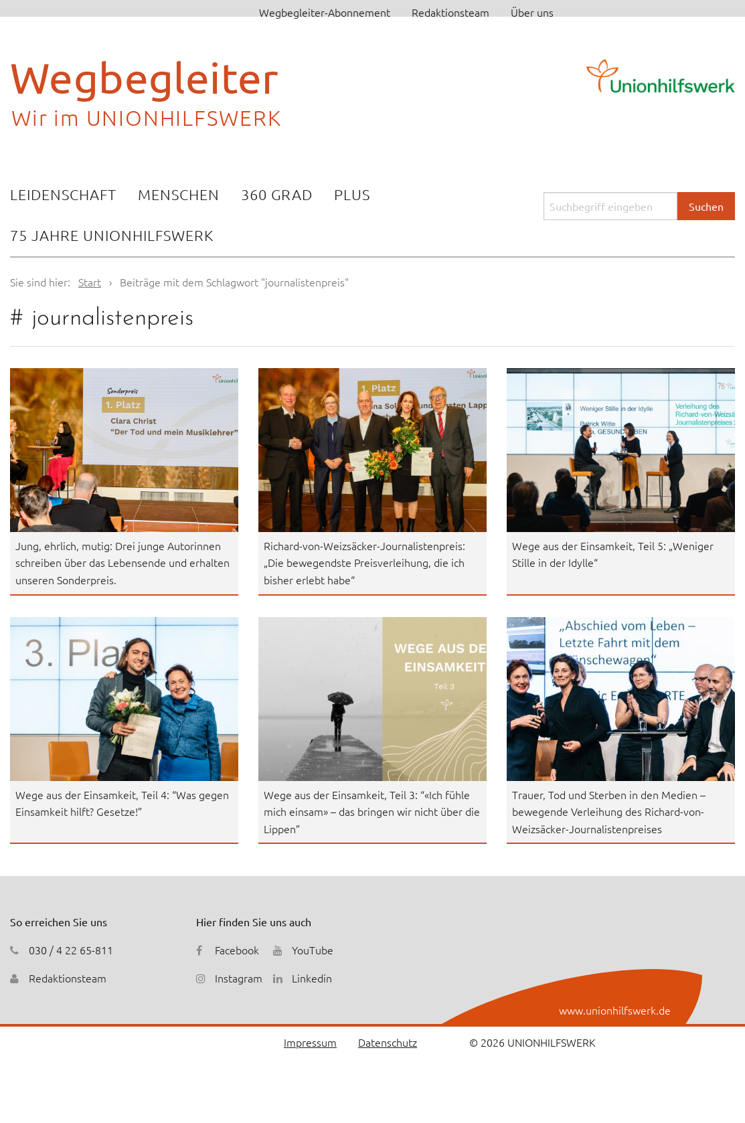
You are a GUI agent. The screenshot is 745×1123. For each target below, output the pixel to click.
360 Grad (277, 194)
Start (89, 281)
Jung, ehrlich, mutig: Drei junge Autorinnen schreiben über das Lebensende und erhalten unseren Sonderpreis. (122, 562)
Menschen (179, 194)
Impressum (310, 1042)
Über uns (532, 12)
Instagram (238, 977)
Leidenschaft (63, 194)
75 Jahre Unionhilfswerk (112, 235)
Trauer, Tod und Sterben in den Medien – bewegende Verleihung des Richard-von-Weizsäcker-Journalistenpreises (609, 811)
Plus (352, 194)
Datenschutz (387, 1042)
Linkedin (312, 977)
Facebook (237, 949)
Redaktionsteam (450, 12)
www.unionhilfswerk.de (615, 1010)
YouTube (312, 949)
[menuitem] (63, 195)
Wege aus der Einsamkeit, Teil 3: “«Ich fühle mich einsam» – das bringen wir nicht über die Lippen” (372, 811)
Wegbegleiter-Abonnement (324, 12)
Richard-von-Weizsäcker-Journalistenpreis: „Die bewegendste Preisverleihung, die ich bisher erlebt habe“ (364, 562)
